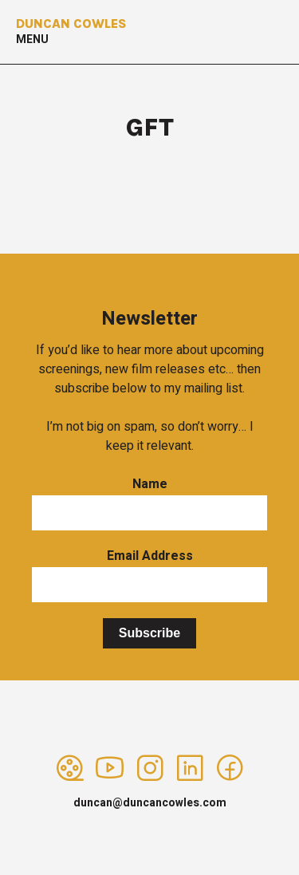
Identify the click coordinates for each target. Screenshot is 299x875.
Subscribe (149, 633)
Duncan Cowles (71, 23)
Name (149, 484)
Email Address (150, 556)
